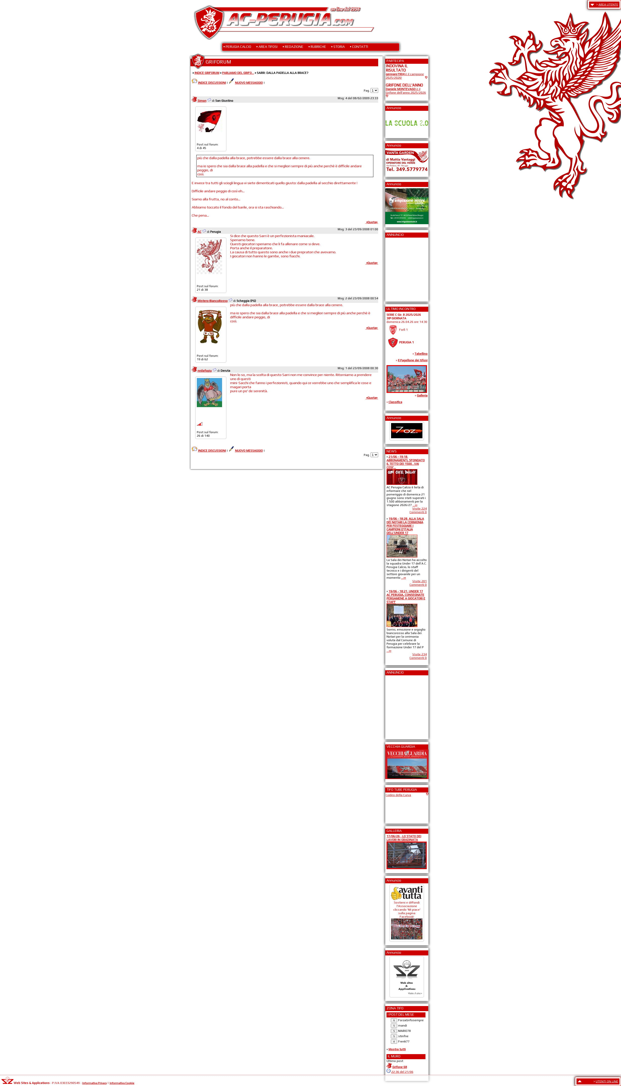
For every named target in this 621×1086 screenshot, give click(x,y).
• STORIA (338, 47)
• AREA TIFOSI (266, 47)
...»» (415, 505)
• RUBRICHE (317, 47)
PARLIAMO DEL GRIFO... (238, 73)
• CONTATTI (359, 47)
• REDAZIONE (293, 47)
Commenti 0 (418, 512)
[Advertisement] (401, 268)
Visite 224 (419, 508)
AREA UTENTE (608, 4)
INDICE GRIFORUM (207, 73)
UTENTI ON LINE (607, 1081)
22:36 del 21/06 (402, 1072)
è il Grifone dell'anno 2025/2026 (406, 90)
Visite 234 (419, 654)
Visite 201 (419, 581)
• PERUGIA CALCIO (237, 47)
